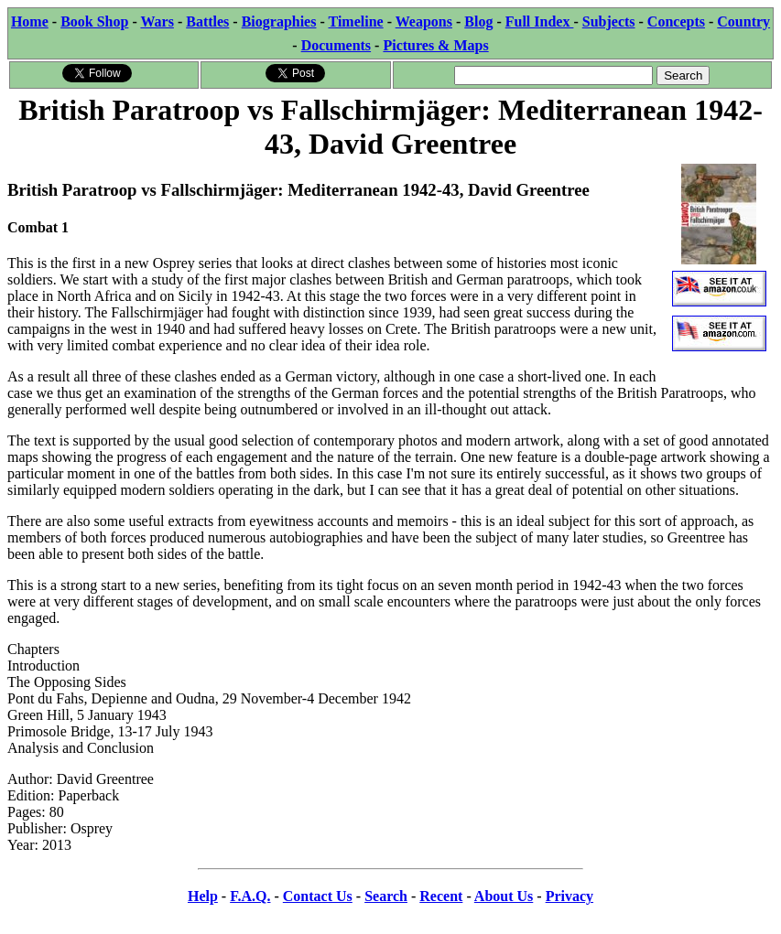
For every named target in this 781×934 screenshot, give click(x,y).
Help (203, 896)
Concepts (676, 21)
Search (385, 896)
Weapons (424, 21)
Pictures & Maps (435, 45)
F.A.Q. (250, 896)
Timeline (356, 21)
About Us (503, 896)
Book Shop (94, 21)
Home (30, 21)
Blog (478, 21)
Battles (207, 21)
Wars (156, 21)
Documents (336, 45)
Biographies (279, 21)
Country (743, 21)
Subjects (608, 21)
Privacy (569, 896)
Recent (440, 896)
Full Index (539, 21)
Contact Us (318, 896)
